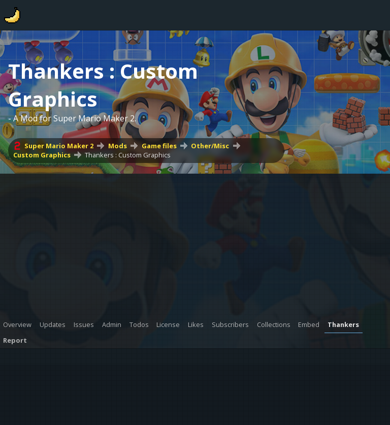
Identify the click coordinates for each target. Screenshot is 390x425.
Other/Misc (210, 145)
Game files (159, 145)
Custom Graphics (42, 154)
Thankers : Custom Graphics (128, 154)
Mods (117, 145)
